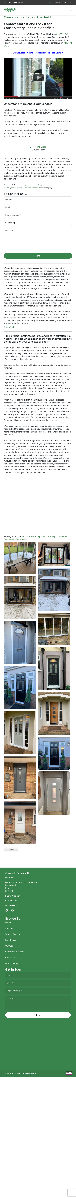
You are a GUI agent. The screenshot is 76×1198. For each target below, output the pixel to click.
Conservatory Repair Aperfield (27, 17)
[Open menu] (70, 9)
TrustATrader (10, 327)
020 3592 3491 (63, 34)
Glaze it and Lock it (38, 146)
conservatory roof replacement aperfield (26, 188)
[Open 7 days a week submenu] (14, 2)
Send (38, 255)
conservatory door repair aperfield (28, 185)
